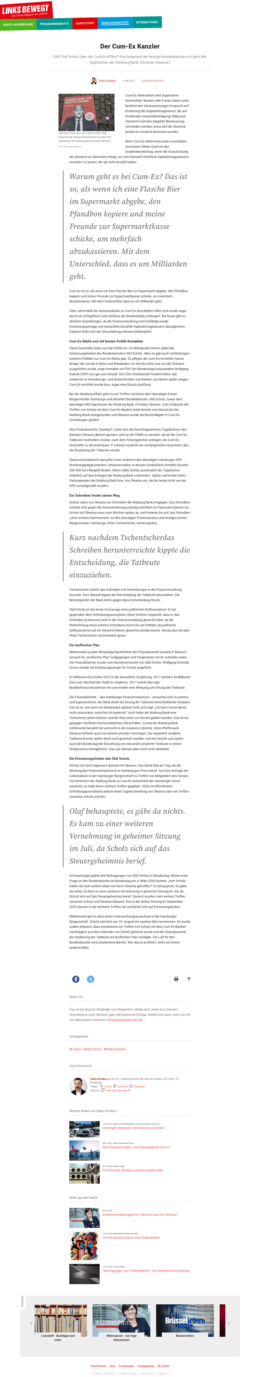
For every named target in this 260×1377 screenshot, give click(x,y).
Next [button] (229, 1323)
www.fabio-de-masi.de (117, 1090)
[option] (66, 1323)
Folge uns (163, 1373)
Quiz (112, 1366)
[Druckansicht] (176, 979)
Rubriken (22, 1301)
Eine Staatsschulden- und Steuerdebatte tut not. (136, 1147)
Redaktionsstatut (128, 1373)
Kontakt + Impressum (103, 1373)
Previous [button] (31, 1323)
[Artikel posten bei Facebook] (75, 979)
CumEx (76, 1049)
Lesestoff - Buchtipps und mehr (66, 1337)
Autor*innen (98, 1366)
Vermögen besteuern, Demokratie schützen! (133, 1128)
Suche (163, 1366)
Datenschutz (147, 1373)
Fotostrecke (126, 1366)
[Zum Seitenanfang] (189, 979)
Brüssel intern (194, 1336)
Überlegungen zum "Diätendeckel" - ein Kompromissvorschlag (146, 1271)
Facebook (122, 1086)
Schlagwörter (145, 1366)
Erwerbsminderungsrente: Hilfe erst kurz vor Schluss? (140, 1215)
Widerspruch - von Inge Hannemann (130, 1337)
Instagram (139, 1086)
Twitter (108, 1086)
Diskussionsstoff (152, 80)
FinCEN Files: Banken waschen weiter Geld (132, 1170)
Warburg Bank (115, 1049)
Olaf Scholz (93, 1049)
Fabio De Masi (98, 1078)
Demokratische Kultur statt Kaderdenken (131, 1237)
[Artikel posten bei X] (90, 979)
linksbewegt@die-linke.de (124, 1020)
